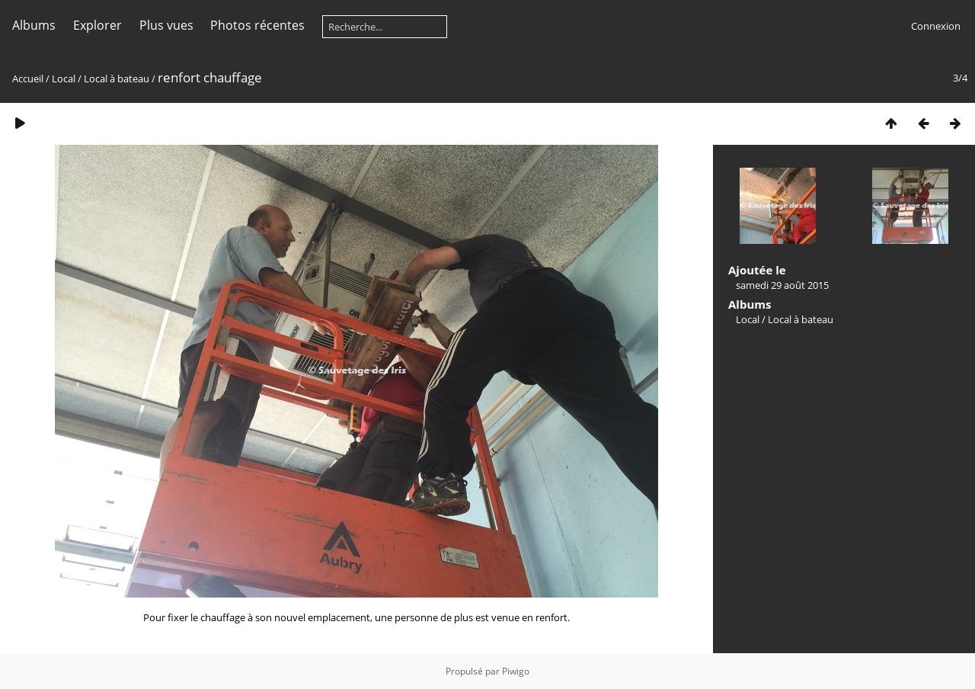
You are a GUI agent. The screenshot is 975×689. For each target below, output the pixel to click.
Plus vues (166, 25)
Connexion (936, 26)
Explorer (97, 25)
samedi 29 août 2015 (782, 285)
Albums (34, 25)
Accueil (27, 78)
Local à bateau (116, 78)
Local (63, 78)
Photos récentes (257, 25)
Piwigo (515, 671)
